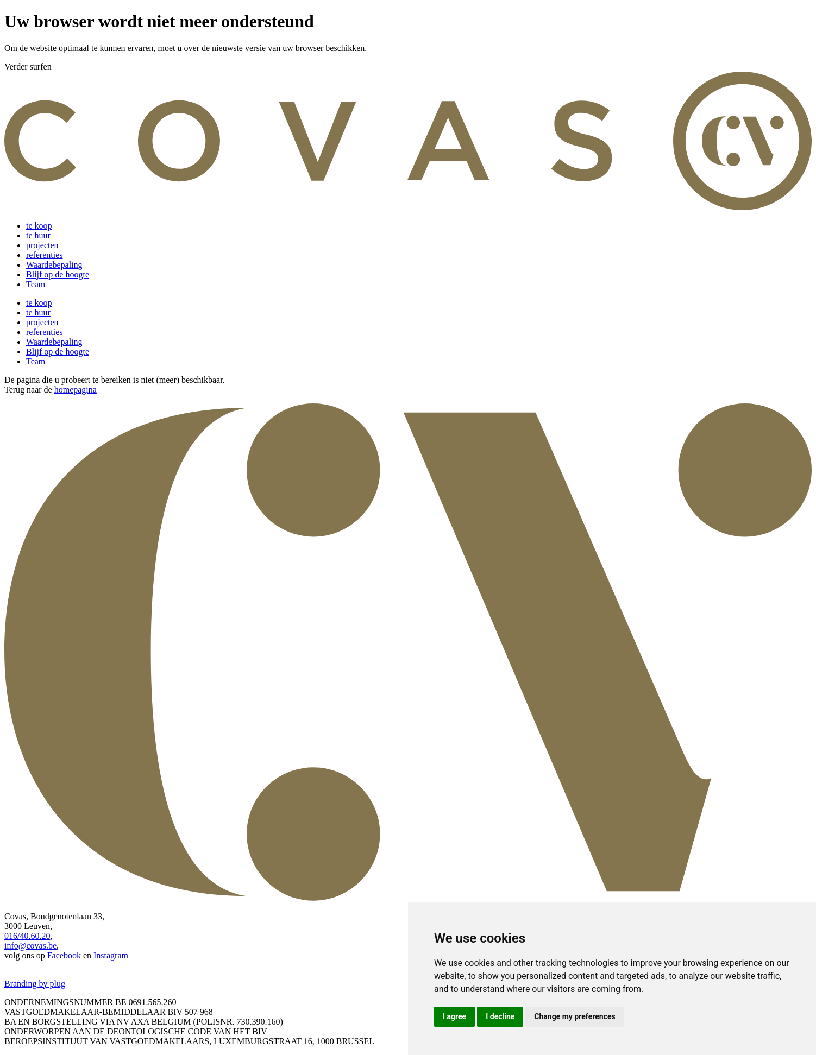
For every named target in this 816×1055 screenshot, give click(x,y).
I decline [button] (500, 1016)
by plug (51, 983)
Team (35, 284)
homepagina (75, 389)
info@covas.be (30, 945)
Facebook (64, 955)
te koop (39, 225)
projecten (42, 245)
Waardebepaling (54, 264)
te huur (38, 235)
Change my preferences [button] (574, 1016)
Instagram (110, 955)
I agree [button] (454, 1016)
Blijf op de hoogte (57, 274)
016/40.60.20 (27, 935)
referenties (44, 255)
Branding (20, 983)
